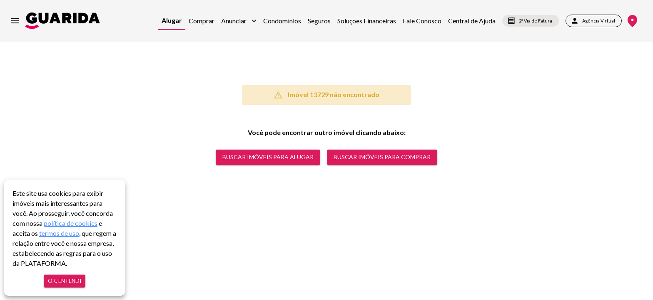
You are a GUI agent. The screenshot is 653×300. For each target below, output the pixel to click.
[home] (62, 20)
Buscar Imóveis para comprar (382, 157)
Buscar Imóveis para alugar (268, 157)
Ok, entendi (64, 281)
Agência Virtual (593, 21)
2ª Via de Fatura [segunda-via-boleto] (530, 21)
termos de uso (59, 233)
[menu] (15, 21)
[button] (239, 20)
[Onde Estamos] (632, 21)
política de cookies (70, 223)
